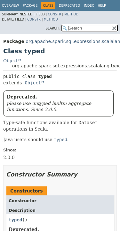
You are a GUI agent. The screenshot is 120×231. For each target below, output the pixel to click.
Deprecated (69, 5)
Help (102, 5)
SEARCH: (53, 28)
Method (71, 14)
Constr (54, 14)
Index (89, 5)
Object (10, 60)
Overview (10, 5)
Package (30, 5)
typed (15, 219)
